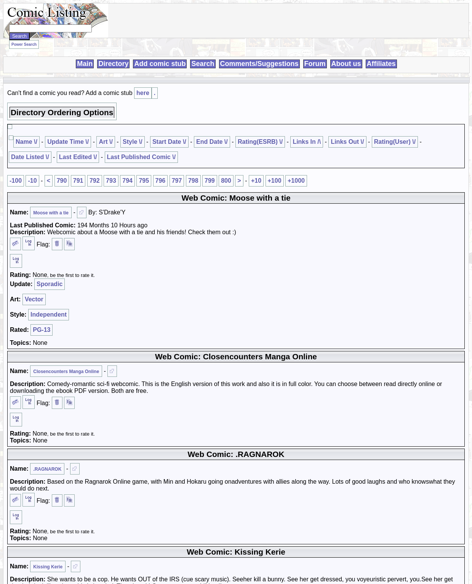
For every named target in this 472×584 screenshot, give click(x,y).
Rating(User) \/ (395, 141)
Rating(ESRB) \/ (260, 141)
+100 (275, 180)
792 (95, 180)
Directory (113, 64)
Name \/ (26, 141)
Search (202, 64)
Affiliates (381, 64)
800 (226, 180)
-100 (16, 180)
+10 (256, 180)
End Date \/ (212, 141)
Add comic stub (160, 64)
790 (62, 180)
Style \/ (132, 141)
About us (346, 64)
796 (160, 180)
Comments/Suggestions (259, 64)
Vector (34, 299)
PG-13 (41, 330)
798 (193, 180)
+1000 (296, 180)
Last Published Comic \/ (141, 157)
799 (210, 180)
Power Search (24, 44)
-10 (32, 180)
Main (85, 64)
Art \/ (105, 141)
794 (127, 180)
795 (144, 180)
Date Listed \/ (30, 157)
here (142, 93)
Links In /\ (307, 141)
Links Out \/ (347, 141)
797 (177, 180)
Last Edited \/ (78, 157)
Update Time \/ (68, 141)
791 (78, 180)
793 (111, 180)
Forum (315, 64)
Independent (48, 314)
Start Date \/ (169, 141)
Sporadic (49, 284)
